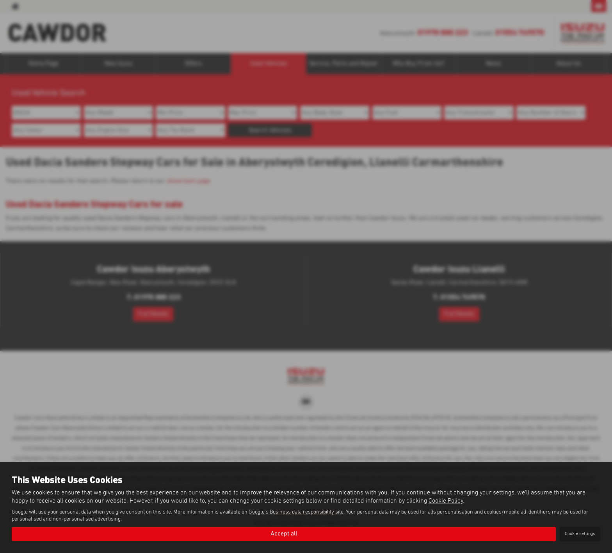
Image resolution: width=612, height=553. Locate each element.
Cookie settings (580, 534)
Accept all (283, 534)
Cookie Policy (446, 501)
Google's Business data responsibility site (296, 512)
